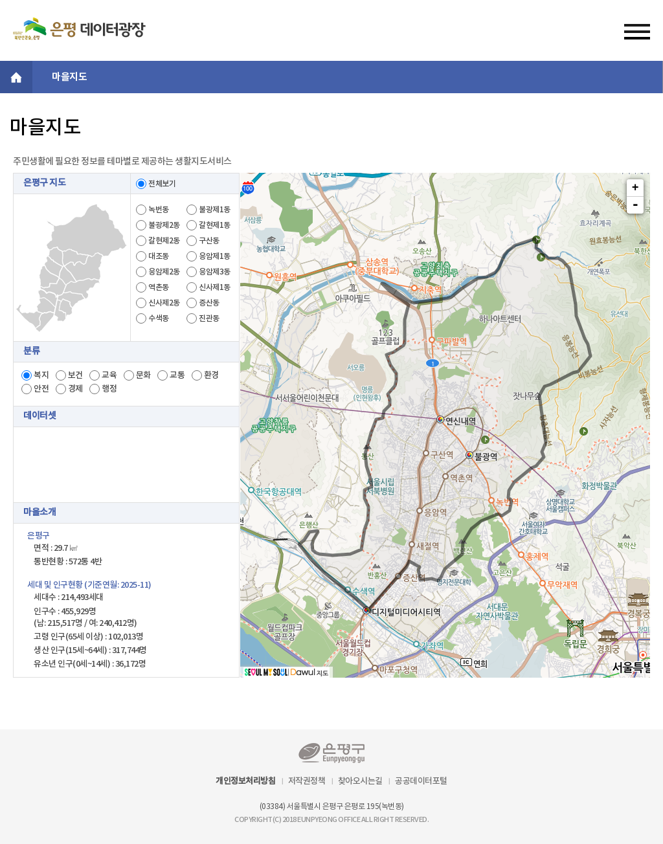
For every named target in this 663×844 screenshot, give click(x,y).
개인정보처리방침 (245, 781)
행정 (109, 389)
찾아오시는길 (360, 781)
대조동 (158, 256)
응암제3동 (214, 271)
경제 (75, 389)
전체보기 (161, 183)
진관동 (209, 318)
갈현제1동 (214, 225)
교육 (109, 375)
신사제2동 (164, 302)
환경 (211, 375)
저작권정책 (307, 781)
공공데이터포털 (421, 781)
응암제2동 (164, 271)
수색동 (158, 318)
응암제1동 (214, 256)
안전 (41, 389)
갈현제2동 (164, 240)
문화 (143, 375)
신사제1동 (214, 287)
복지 (41, 375)
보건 (75, 375)
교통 (177, 375)
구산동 (209, 240)
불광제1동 (214, 209)
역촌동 (158, 287)
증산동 (209, 302)
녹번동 (158, 209)
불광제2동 (164, 225)
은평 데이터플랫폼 (79, 28)
